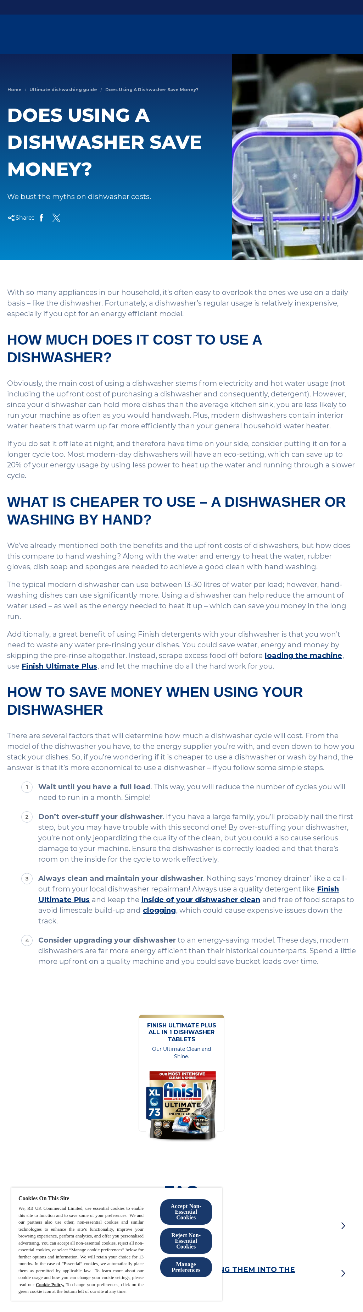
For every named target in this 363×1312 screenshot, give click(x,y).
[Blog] (275, 34)
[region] (116, 1244)
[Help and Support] (311, 34)
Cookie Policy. (50, 1284)
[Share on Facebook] (41, 217)
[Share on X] (56, 217)
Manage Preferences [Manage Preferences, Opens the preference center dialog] (186, 1267)
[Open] (349, 34)
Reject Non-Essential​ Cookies (186, 1241)
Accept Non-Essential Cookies (186, 1211)
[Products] (248, 34)
